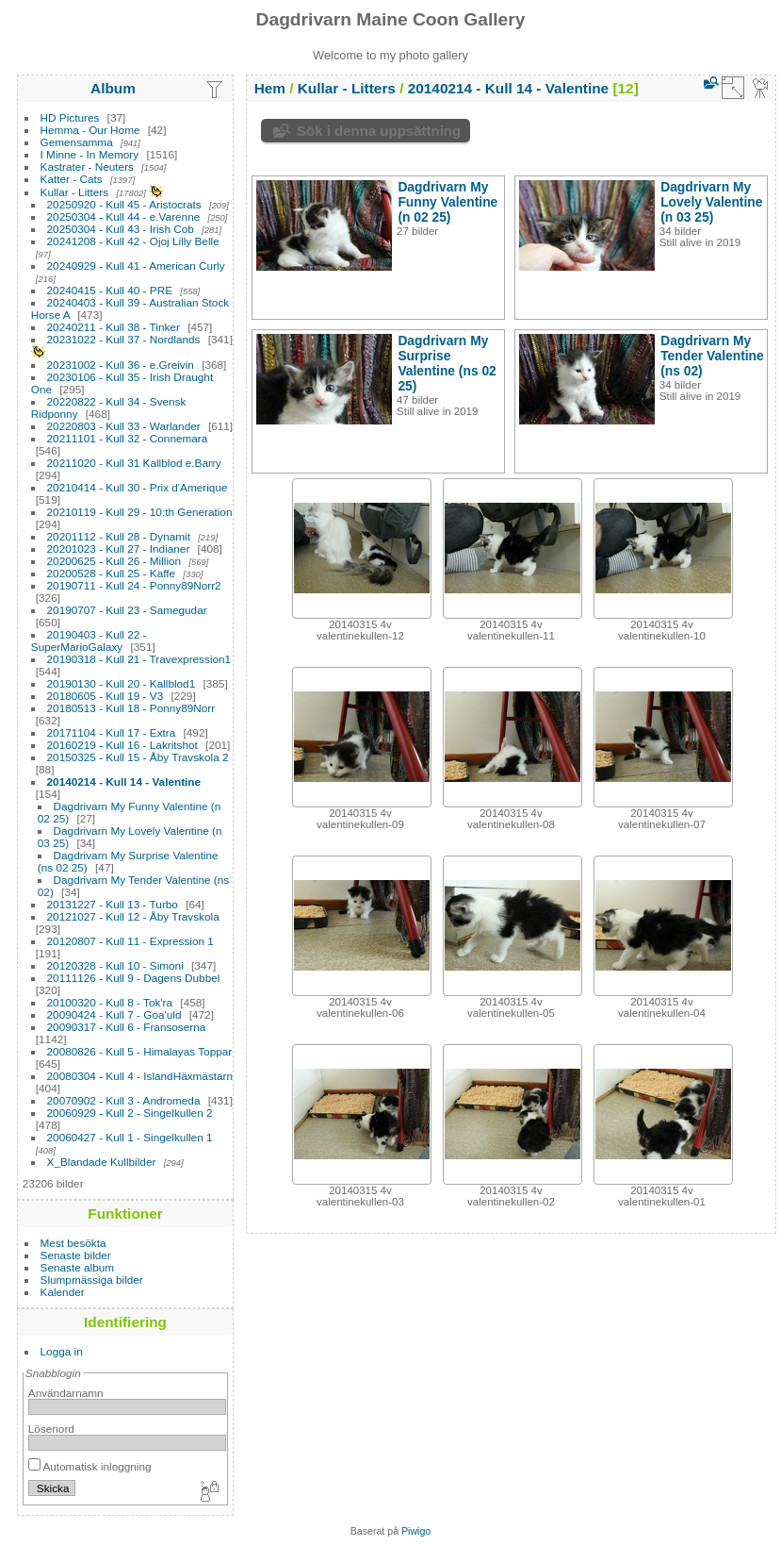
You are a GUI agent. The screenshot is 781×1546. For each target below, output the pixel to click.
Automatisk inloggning (90, 1466)
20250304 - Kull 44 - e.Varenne (124, 216)
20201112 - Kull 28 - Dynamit (118, 536)
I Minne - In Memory (90, 154)
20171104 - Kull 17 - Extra (111, 732)
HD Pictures (70, 117)
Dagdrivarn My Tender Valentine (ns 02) (712, 355)
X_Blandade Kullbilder (101, 1161)
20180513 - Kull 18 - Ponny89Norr (131, 708)
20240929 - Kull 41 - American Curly (136, 265)
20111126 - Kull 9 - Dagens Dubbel (133, 978)
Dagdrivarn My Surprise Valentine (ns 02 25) (447, 363)
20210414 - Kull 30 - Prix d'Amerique (137, 487)
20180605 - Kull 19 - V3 (105, 696)
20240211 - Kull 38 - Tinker (113, 327)
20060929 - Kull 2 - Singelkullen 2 (130, 1112)
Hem (269, 88)
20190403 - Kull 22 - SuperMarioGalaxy (89, 640)
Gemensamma (77, 142)
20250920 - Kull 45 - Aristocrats (124, 204)
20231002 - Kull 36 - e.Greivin (120, 364)
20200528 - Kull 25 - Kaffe (111, 573)
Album (113, 88)
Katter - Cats (72, 179)
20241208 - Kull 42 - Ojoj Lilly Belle (133, 241)
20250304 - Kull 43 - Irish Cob (120, 229)
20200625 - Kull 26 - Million (114, 561)
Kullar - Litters (75, 192)
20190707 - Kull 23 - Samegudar (127, 610)
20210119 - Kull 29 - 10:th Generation (140, 512)
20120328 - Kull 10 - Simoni (115, 965)
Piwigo (416, 1531)
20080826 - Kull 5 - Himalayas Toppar (140, 1051)
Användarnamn (66, 1393)
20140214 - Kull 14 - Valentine (124, 781)
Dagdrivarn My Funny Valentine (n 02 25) (447, 201)
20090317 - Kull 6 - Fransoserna (126, 1027)
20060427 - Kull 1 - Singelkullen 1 (130, 1137)
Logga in (62, 1351)
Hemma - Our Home (90, 130)
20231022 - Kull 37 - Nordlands (124, 339)
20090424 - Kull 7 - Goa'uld (114, 1014)
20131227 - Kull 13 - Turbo (112, 904)
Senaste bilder (76, 1255)
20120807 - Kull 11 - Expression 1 (130, 941)
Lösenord (51, 1428)
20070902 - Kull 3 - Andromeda (124, 1100)
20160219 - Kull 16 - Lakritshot (122, 745)
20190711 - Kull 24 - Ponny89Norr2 (134, 585)
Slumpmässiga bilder (92, 1279)
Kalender (63, 1292)
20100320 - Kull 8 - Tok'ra (110, 1002)
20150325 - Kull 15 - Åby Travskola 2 (138, 757)
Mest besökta (73, 1243)
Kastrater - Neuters (87, 166)
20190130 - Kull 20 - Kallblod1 (121, 683)
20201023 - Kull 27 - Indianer (118, 548)
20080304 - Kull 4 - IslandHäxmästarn (140, 1076)
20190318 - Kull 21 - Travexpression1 (139, 659)
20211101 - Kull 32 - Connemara (127, 438)
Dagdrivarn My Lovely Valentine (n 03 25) (711, 201)
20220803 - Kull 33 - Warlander (124, 426)
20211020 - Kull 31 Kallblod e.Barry (134, 463)
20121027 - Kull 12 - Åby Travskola (133, 916)
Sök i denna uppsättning (379, 131)
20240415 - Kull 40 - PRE (109, 290)
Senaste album (78, 1267)
